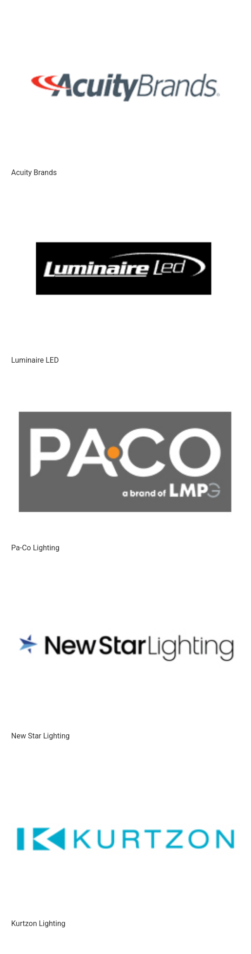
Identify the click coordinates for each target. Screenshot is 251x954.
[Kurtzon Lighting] (125, 839)
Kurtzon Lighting (38, 923)
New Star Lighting (40, 735)
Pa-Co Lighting (35, 547)
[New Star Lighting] (125, 651)
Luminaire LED (35, 360)
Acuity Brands (34, 172)
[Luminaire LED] (125, 275)
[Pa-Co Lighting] (125, 463)
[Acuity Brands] (125, 88)
